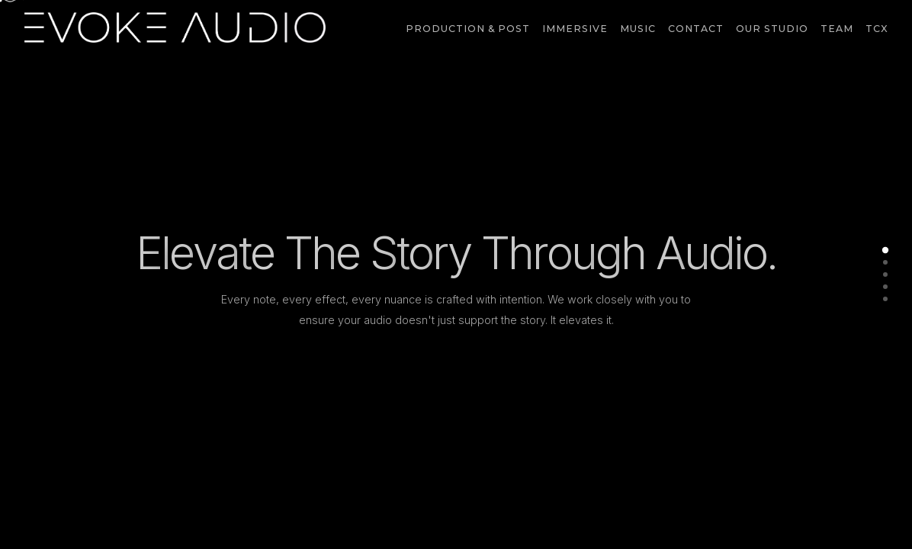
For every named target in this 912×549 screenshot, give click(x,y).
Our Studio (772, 28)
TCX (876, 28)
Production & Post (468, 28)
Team (836, 28)
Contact (696, 28)
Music (638, 28)
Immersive (575, 28)
